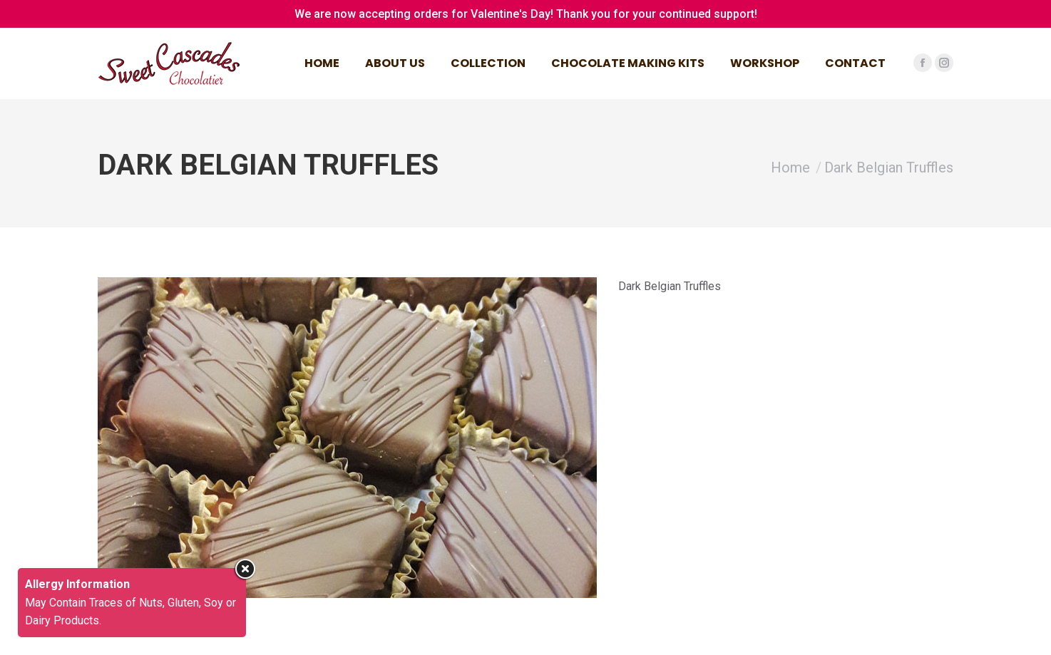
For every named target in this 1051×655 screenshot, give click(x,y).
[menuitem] (322, 63)
